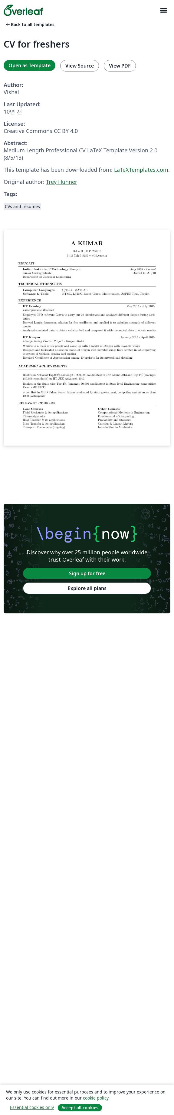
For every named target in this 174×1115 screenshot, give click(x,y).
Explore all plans (87, 588)
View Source (79, 65)
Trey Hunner (61, 181)
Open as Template (29, 65)
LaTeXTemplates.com (141, 169)
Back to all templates (29, 24)
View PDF (120, 65)
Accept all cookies (79, 1107)
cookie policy (95, 1098)
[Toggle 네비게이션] (163, 10)
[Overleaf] (23, 10)
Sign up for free (87, 573)
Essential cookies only (32, 1107)
